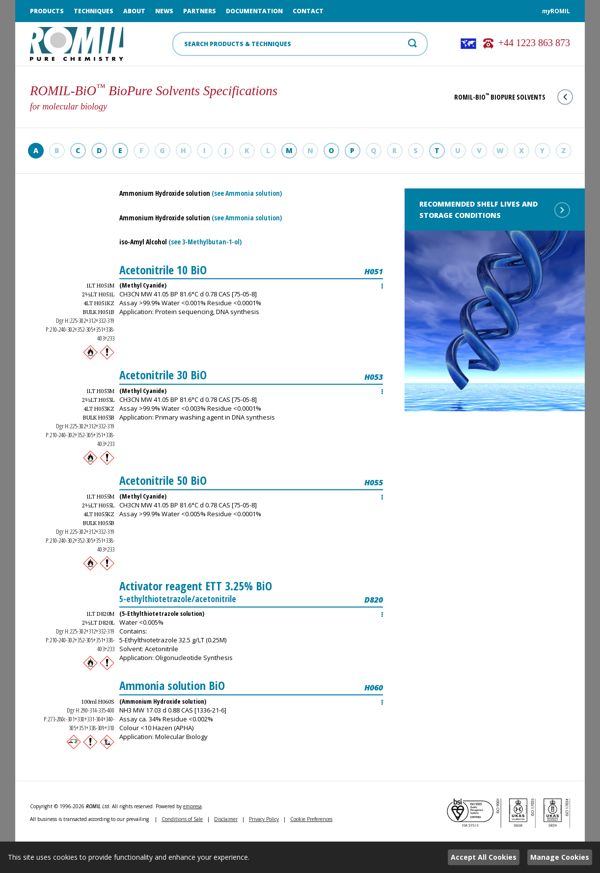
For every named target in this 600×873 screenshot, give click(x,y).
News (164, 11)
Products (47, 11)
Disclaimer (226, 819)
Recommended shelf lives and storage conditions (494, 209)
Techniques (93, 11)
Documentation (254, 11)
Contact (308, 11)
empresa (192, 806)
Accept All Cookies (484, 857)
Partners (199, 11)
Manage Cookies (559, 857)
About (134, 11)
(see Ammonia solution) (247, 193)
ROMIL (556, 11)
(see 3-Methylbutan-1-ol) (205, 241)
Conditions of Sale (182, 819)
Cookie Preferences (311, 819)
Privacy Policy (264, 819)
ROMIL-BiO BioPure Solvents (513, 97)
